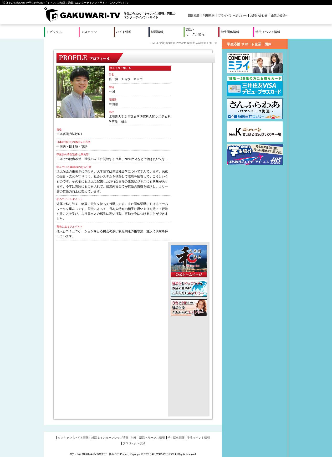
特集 (134, 437)
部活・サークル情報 (195, 32)
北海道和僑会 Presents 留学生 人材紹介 (182, 43)
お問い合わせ (258, 15)
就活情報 (157, 32)
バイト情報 (124, 32)
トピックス (54, 32)
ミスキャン (89, 32)
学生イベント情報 (267, 32)
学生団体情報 (230, 32)
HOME (152, 43)
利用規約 (209, 15)
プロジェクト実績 (134, 443)
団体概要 (193, 15)
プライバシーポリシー (232, 15)
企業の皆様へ (279, 15)
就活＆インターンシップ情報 (109, 437)
